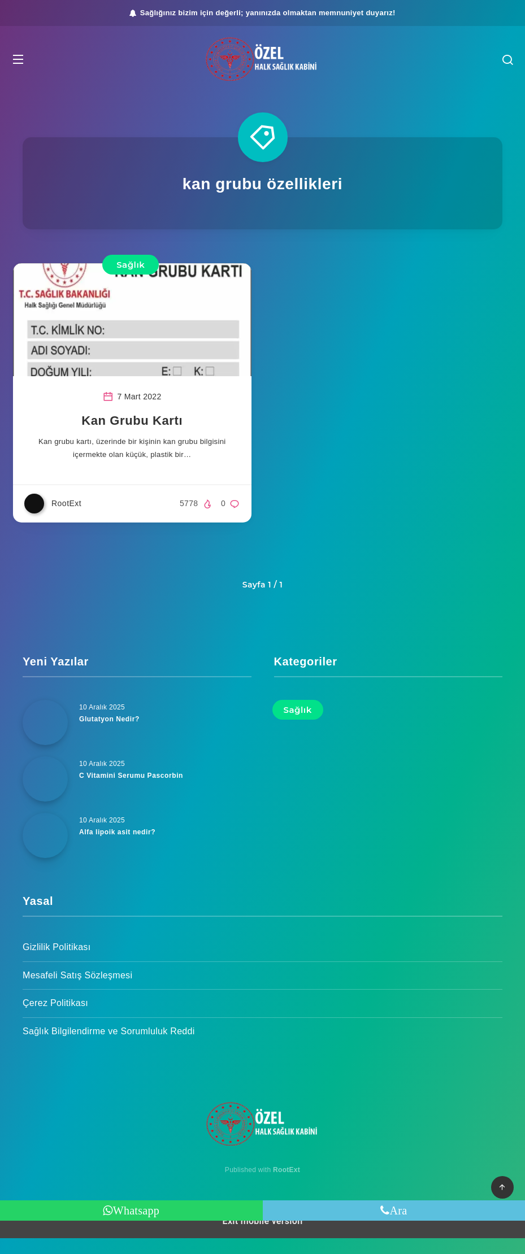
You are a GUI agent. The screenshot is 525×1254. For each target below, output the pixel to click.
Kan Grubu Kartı (137, 435)
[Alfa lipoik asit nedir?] (45, 851)
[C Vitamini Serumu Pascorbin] (45, 794)
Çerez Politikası (55, 1019)
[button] (31, 59)
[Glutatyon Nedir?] (45, 738)
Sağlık (136, 264)
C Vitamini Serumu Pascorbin (135, 791)
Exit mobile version (263, 1236)
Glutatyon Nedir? (111, 734)
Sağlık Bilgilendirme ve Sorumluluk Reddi (109, 1047)
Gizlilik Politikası (56, 963)
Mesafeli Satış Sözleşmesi (77, 991)
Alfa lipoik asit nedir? (120, 847)
